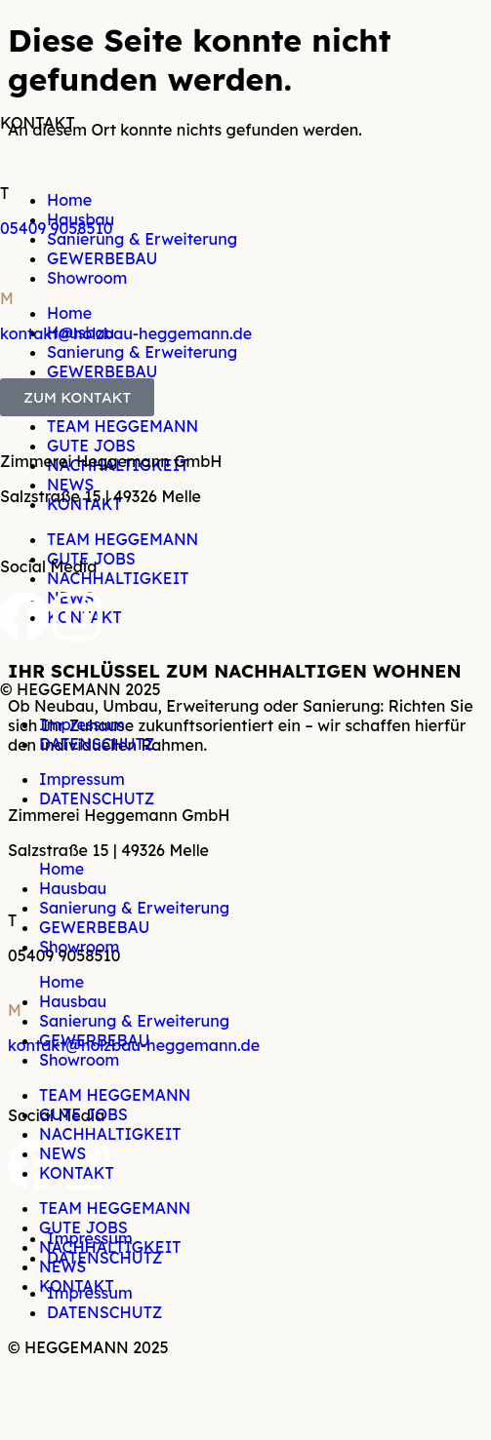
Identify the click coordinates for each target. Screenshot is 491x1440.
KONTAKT (76, 1173)
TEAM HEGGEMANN (114, 1095)
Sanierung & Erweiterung (134, 907)
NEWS (62, 1153)
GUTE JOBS (83, 1114)
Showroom (79, 946)
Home (61, 868)
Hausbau (72, 888)
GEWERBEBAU (94, 927)
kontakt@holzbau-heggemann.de (126, 333)
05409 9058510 (56, 228)
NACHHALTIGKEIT (110, 1134)
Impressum (82, 724)
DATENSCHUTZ (96, 744)
